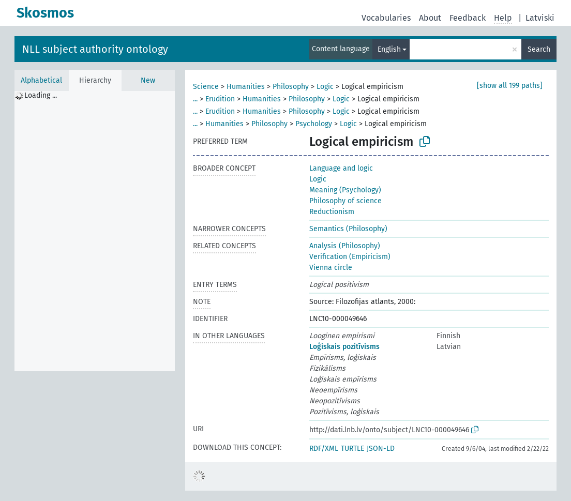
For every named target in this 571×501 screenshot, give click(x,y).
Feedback (467, 18)
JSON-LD (381, 448)
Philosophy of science (345, 200)
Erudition (220, 99)
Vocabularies (386, 18)
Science (206, 86)
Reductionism (331, 211)
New (148, 80)
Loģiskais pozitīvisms (344, 346)
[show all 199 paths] (510, 85)
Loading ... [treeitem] (40, 95)
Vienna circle (330, 267)
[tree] (94, 231)
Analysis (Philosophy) (344, 245)
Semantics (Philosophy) (348, 228)
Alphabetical (41, 80)
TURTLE (352, 448)
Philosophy (291, 86)
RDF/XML (323, 448)
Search (539, 49)
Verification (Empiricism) (349, 256)
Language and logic (341, 168)
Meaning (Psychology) (345, 190)
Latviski (539, 18)
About (430, 18)
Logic (325, 86)
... (195, 99)
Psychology (313, 123)
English (389, 49)
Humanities (246, 86)
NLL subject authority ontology (95, 49)
